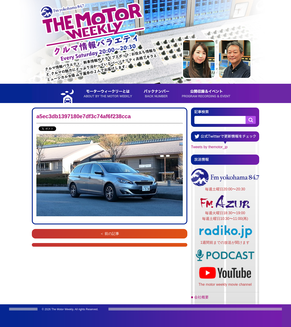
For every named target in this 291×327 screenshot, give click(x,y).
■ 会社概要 (200, 297)
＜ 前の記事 (109, 234)
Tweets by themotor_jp (209, 147)
